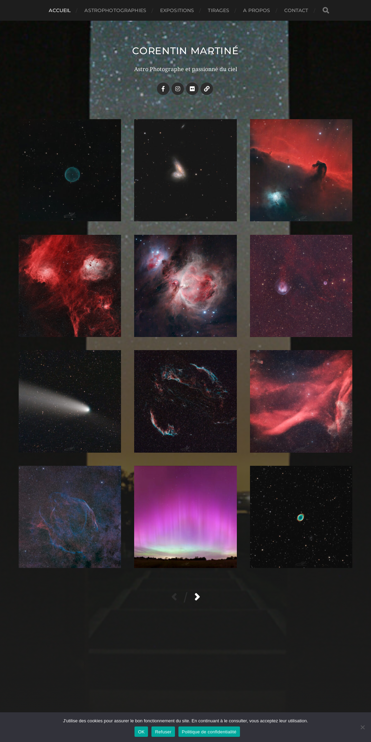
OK (141, 731)
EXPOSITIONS (177, 10)
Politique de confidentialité (209, 731)
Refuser (163, 731)
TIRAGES (218, 10)
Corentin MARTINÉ (185, 51)
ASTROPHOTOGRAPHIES (115, 10)
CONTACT (296, 10)
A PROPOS (256, 10)
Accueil (60, 10)
